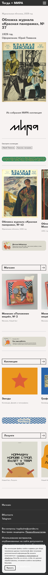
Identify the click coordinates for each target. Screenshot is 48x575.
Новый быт (13, 321)
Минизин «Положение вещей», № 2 (15, 315)
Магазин (5, 321)
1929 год (28, 13)
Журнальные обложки (12, 13)
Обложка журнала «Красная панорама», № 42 (19, 223)
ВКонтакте (7, 514)
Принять (10, 568)
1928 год (22, 229)
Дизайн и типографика (19, 403)
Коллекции (6, 403)
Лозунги (14, 480)
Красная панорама (24, 148)
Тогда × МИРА (12, 3)
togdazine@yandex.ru (27, 528)
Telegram (6, 518)
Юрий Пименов (8, 148)
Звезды (6, 398)
